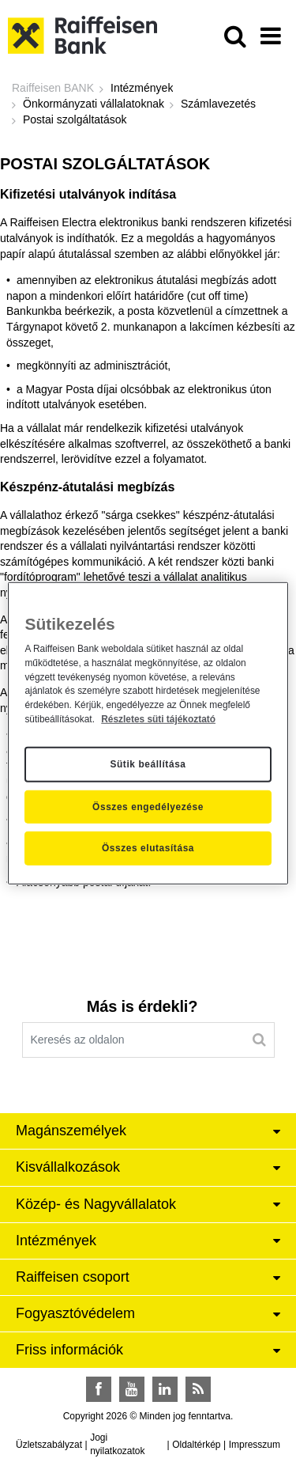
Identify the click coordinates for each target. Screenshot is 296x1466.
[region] (147, 733)
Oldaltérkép (196, 1444)
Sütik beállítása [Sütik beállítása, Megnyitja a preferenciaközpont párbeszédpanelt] (147, 764)
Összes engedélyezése (148, 806)
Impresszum (254, 1444)
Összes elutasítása (148, 848)
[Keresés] (259, 1039)
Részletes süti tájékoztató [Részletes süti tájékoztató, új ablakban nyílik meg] (158, 719)
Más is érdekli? (142, 1006)
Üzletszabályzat (49, 1444)
